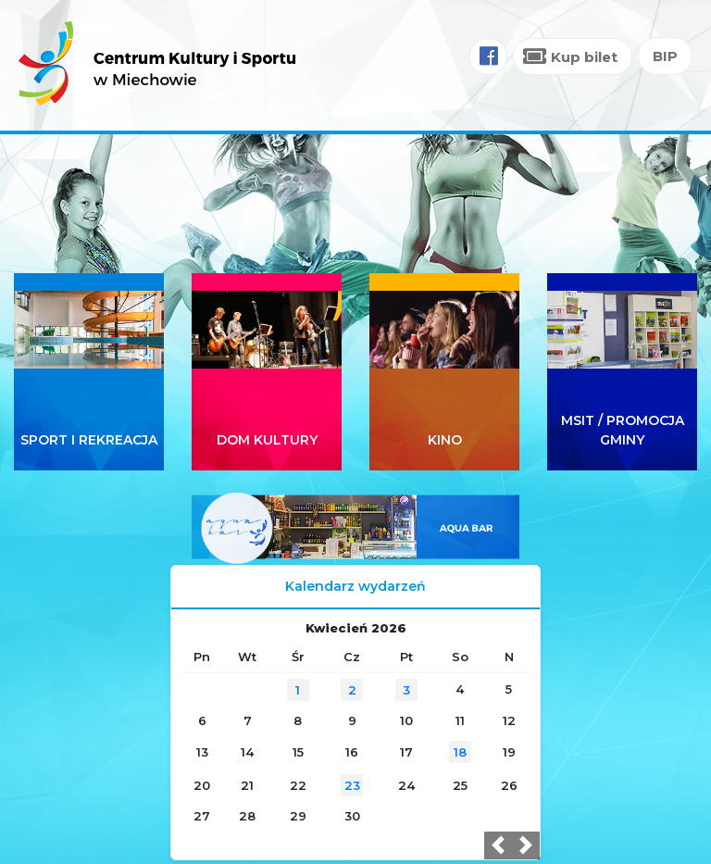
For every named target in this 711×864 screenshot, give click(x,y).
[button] (498, 845)
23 (352, 785)
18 (460, 752)
